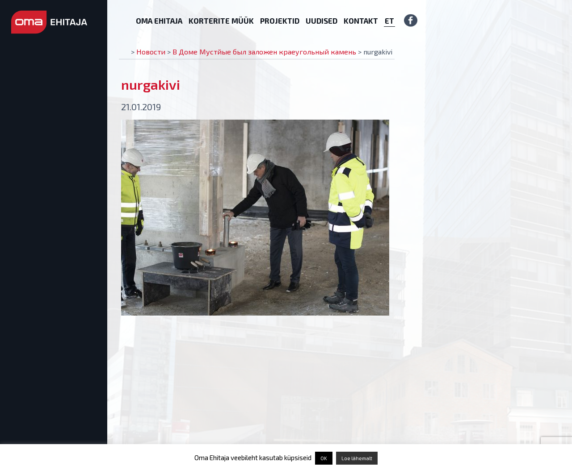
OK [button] (323, 458)
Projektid (279, 20)
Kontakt (361, 20)
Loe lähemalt (356, 458)
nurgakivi (150, 84)
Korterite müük (221, 20)
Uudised (321, 20)
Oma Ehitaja (159, 20)
